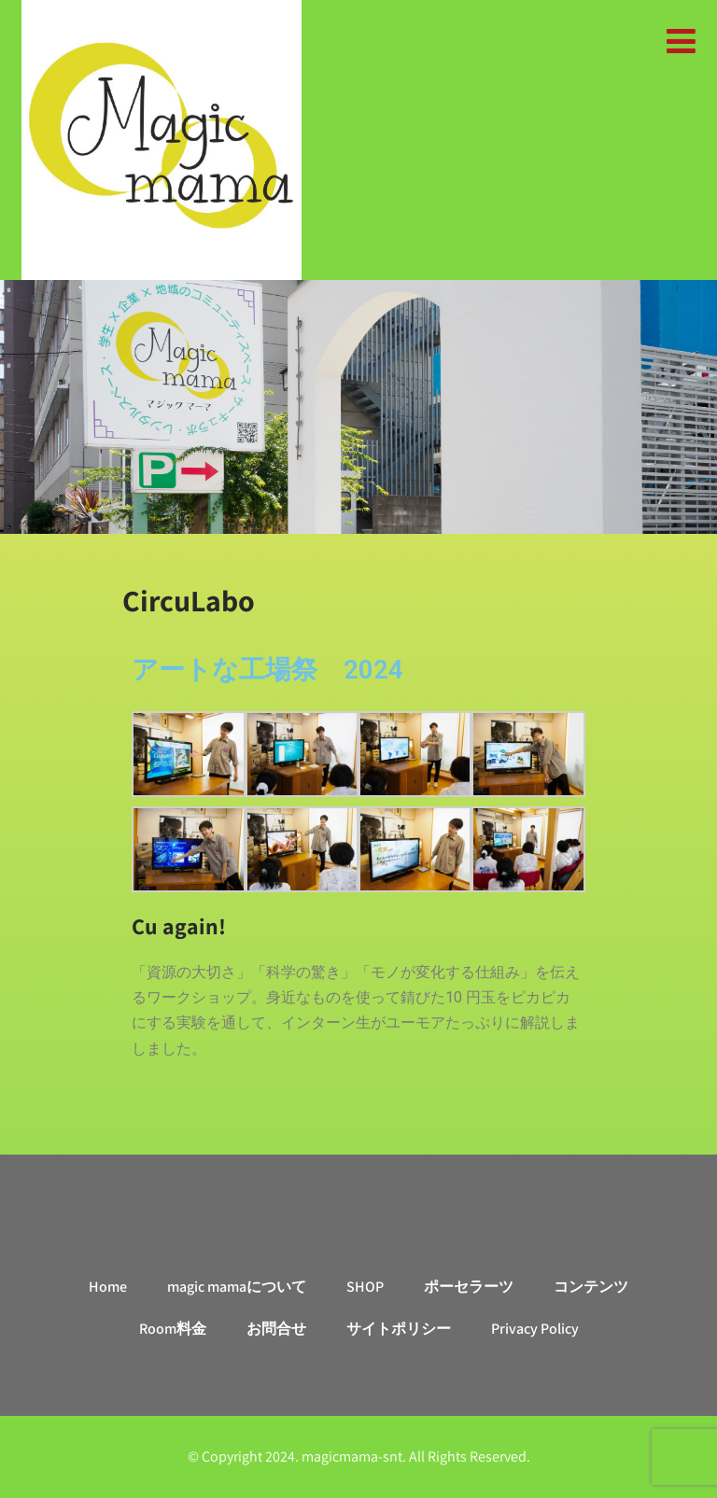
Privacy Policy (535, 1328)
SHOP (365, 1286)
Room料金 (172, 1328)
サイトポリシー (398, 1328)
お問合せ (276, 1328)
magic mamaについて (236, 1286)
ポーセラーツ (468, 1286)
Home (108, 1286)
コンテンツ (591, 1286)
